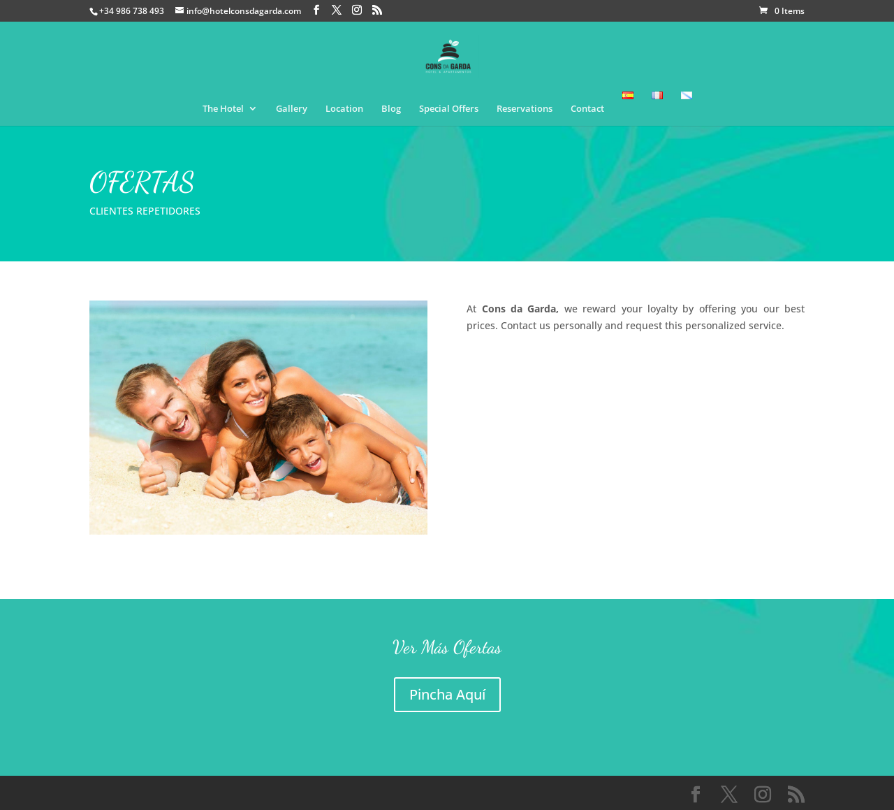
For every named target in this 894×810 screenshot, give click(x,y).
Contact (587, 109)
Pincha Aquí (447, 694)
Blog (391, 109)
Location (344, 109)
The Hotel (223, 109)
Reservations (524, 109)
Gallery (291, 109)
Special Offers (448, 109)
